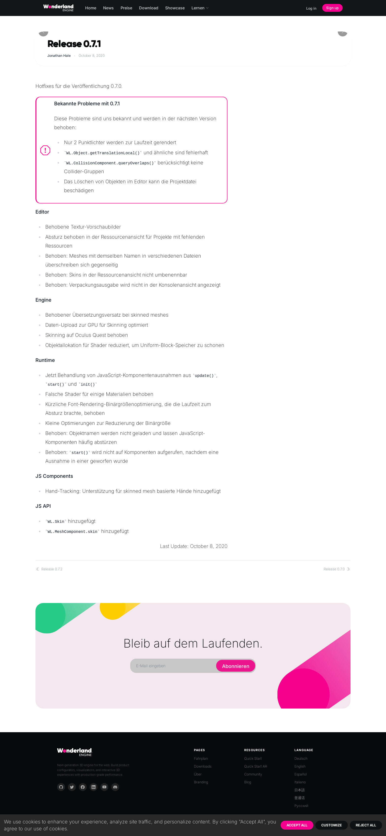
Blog (247, 782)
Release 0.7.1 (73, 44)
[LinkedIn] (93, 787)
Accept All (297, 825)
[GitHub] (61, 787)
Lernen (200, 7)
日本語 (299, 790)
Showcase (175, 7)
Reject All (366, 825)
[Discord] (115, 787)
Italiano (300, 782)
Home (90, 7)
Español (300, 774)
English (300, 766)
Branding (201, 782)
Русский (301, 806)
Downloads (202, 766)
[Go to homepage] (58, 7)
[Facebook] (83, 787)
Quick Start (253, 758)
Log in (311, 8)
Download (148, 7)
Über (198, 774)
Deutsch (300, 758)
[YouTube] (104, 787)
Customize (331, 825)
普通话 (299, 798)
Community (253, 774)
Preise (126, 7)
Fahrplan (201, 758)
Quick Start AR (255, 766)
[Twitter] (72, 787)
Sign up (332, 8)
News (108, 7)
